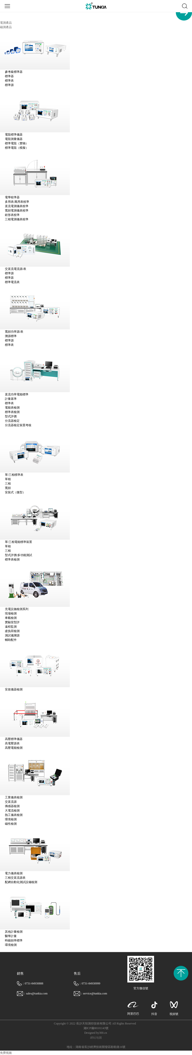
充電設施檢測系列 (16, 609)
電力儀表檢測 (14, 873)
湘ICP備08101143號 (96, 1028)
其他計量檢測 (14, 931)
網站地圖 (96, 1037)
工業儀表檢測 (14, 797)
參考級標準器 (14, 72)
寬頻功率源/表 (14, 331)
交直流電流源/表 (15, 269)
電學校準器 (12, 197)
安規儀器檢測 (14, 689)
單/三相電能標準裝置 (18, 542)
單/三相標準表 (14, 474)
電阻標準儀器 (14, 134)
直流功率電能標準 (16, 394)
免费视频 (6, 1053)
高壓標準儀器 (14, 739)
